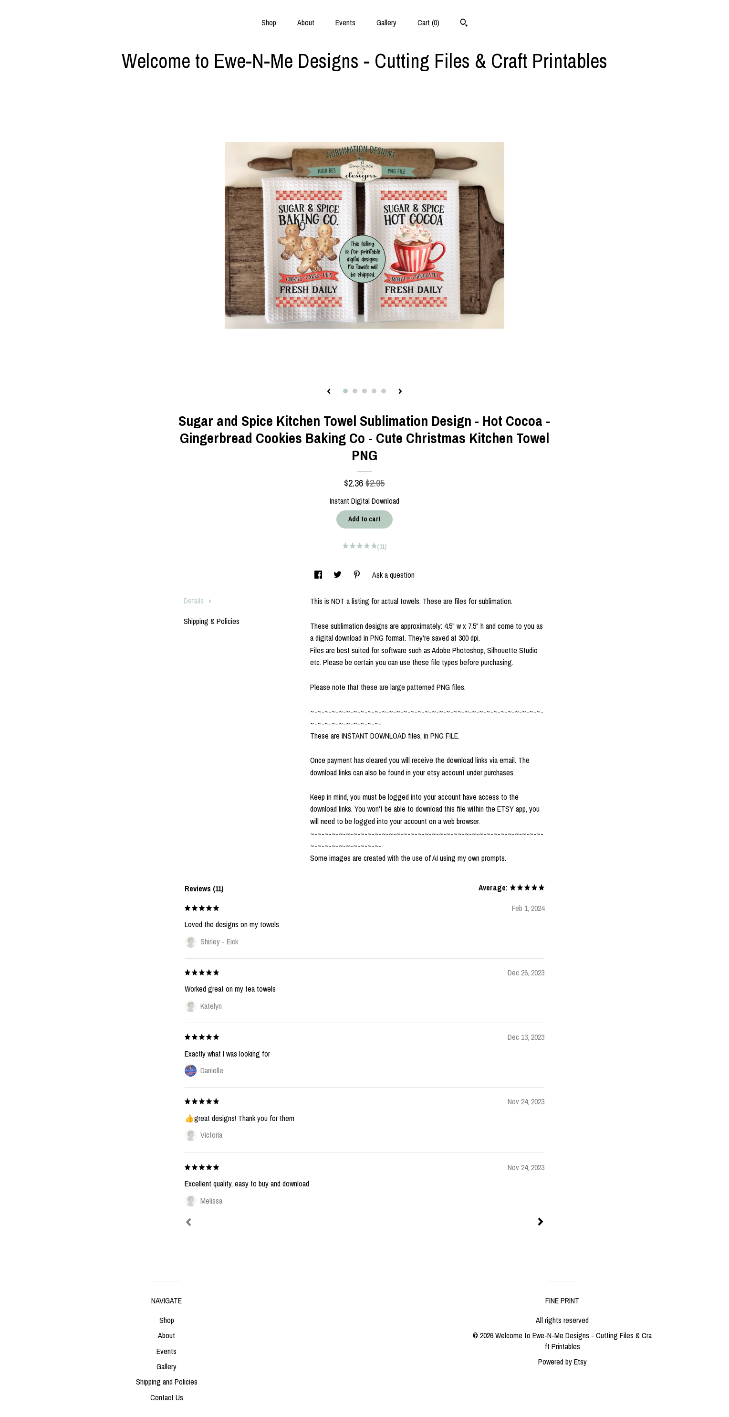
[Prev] (188, 1223)
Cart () (428, 22)
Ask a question (393, 575)
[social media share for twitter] (338, 575)
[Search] (464, 24)
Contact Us (166, 1397)
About (305, 22)
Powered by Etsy (562, 1361)
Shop (268, 22)
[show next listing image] (400, 392)
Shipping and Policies (167, 1381)
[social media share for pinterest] (358, 575)
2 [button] (355, 391)
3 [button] (364, 391)
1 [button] (345, 391)
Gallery (386, 22)
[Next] (540, 1222)
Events (345, 22)
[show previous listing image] (328, 392)
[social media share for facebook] (319, 575)
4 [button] (374, 391)
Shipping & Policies (212, 621)
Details (198, 600)
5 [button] (383, 391)
